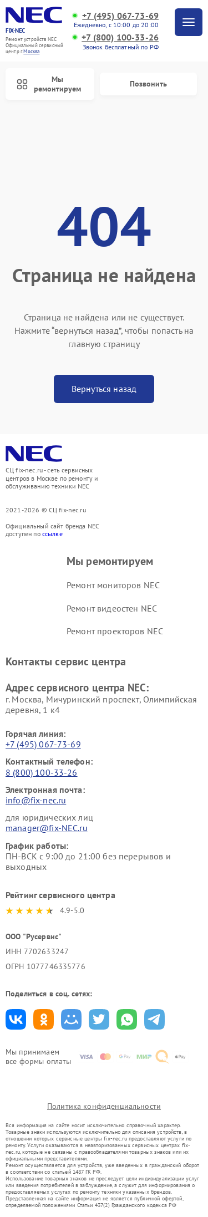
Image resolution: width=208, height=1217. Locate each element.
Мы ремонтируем (49, 84)
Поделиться (16, 1019)
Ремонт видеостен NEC (112, 608)
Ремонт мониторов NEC (113, 584)
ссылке (52, 533)
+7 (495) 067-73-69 (120, 16)
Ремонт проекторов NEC (115, 630)
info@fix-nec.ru (36, 800)
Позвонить (148, 84)
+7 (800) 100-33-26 (120, 37)
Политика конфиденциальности (104, 1106)
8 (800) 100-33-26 (42, 772)
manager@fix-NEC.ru (47, 827)
